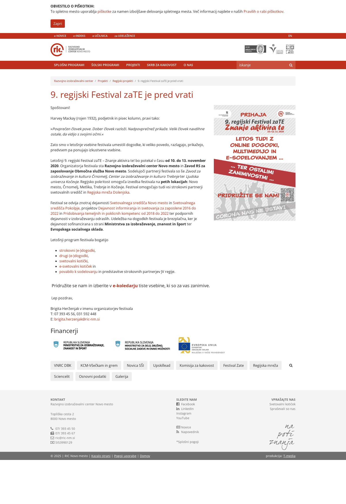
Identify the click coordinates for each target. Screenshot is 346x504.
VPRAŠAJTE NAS (283, 443)
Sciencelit (62, 420)
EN (290, 36)
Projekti (133, 76)
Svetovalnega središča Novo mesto (139, 247)
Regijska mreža (265, 409)
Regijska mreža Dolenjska (108, 236)
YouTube (182, 462)
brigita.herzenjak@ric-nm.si (77, 363)
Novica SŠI (135, 409)
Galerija (121, 420)
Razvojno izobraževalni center (73, 125)
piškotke (104, 11)
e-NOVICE (60, 36)
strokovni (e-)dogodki (77, 294)
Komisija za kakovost (197, 409)
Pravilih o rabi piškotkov (263, 11)
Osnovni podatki (92, 420)
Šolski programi (105, 76)
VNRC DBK (62, 409)
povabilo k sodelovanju (78, 315)
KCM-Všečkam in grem (99, 409)
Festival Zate (233, 409)
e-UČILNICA (99, 36)
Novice (183, 471)
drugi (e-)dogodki (73, 299)
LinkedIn (185, 452)
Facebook (185, 448)
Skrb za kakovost (162, 76)
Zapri (57, 23)
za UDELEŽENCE (125, 36)
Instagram (183, 457)
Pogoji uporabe (125, 500)
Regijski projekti (123, 125)
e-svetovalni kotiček (75, 310)
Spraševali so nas (282, 453)
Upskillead (161, 409)
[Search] (261, 76)
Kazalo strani (101, 500)
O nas (188, 76)
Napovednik (187, 476)
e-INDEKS (79, 36)
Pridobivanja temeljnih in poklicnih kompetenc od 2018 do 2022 (116, 257)
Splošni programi (69, 76)
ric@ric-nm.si (65, 482)
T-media (289, 500)
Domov (145, 500)
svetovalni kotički (73, 305)
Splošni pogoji (188, 486)
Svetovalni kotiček (282, 448)
